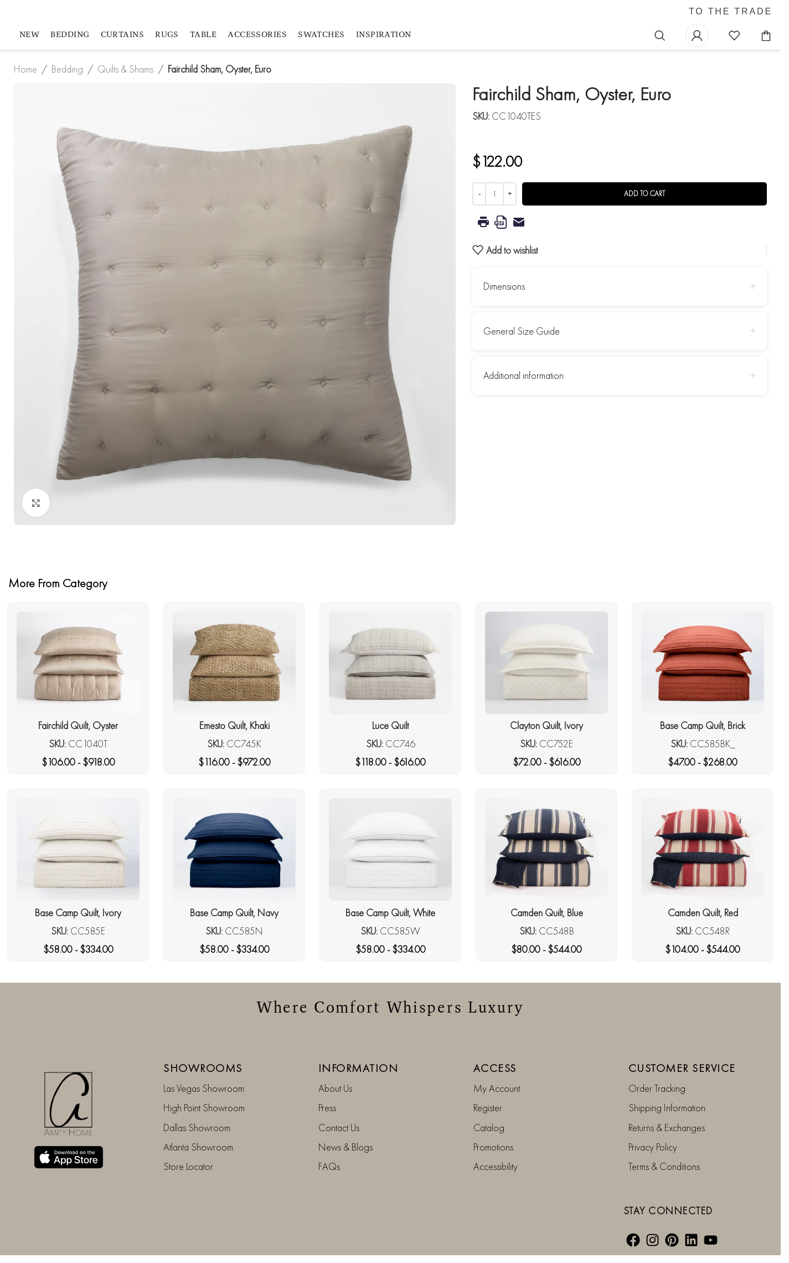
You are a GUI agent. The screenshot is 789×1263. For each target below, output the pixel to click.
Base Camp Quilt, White (390, 912)
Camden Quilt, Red (703, 912)
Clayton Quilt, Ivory (546, 725)
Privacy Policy (652, 1147)
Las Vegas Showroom (203, 1088)
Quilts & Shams (125, 69)
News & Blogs (345, 1147)
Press (327, 1107)
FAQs (329, 1166)
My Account (496, 1088)
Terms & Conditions (664, 1166)
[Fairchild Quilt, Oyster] (78, 663)
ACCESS (495, 1068)
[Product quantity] (494, 194)
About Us (335, 1088)
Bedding (67, 69)
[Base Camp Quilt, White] (390, 849)
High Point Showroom (204, 1107)
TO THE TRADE (730, 11)
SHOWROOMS (203, 1068)
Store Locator (188, 1166)
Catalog (488, 1127)
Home (25, 69)
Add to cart (644, 193)
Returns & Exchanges (666, 1127)
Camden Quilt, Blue (546, 912)
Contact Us (338, 1127)
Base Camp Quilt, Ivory (78, 912)
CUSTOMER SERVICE (682, 1068)
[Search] (660, 35)
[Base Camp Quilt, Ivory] (78, 849)
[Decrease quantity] (479, 194)
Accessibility (495, 1166)
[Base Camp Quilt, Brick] (702, 663)
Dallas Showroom (196, 1127)
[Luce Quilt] (390, 663)
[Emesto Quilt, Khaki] (234, 663)
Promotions (493, 1147)
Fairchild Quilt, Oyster (78, 725)
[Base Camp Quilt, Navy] (234, 849)
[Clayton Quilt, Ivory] (546, 663)
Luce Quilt (390, 725)
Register (487, 1107)
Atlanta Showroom (198, 1147)
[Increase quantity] (510, 194)
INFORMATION (358, 1068)
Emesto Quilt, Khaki (234, 725)
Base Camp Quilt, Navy (234, 912)
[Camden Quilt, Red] (702, 849)
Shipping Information (666, 1107)
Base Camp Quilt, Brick (702, 725)
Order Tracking (656, 1088)
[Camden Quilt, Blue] (546, 849)
